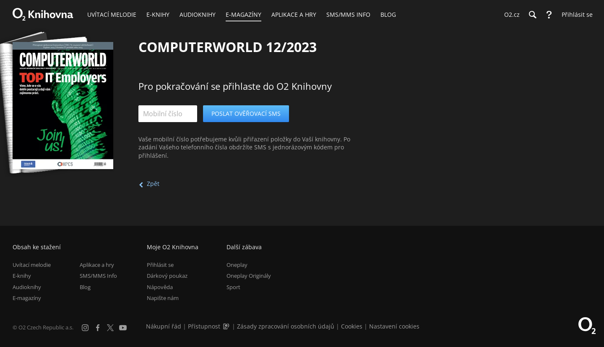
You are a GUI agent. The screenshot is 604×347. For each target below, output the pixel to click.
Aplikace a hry (97, 265)
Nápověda (160, 287)
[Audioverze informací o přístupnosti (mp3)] (227, 326)
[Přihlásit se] (575, 14)
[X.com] (110, 327)
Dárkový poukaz (167, 275)
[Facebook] (97, 327)
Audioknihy (27, 287)
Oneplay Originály (248, 275)
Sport (233, 287)
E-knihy (22, 275)
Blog (85, 287)
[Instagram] (85, 327)
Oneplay (236, 265)
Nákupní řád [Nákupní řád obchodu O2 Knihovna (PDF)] (163, 326)
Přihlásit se (160, 265)
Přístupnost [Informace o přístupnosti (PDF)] (204, 326)
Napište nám (163, 298)
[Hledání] (532, 14)
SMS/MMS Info (98, 275)
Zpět (153, 184)
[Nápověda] (549, 14)
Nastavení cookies (394, 326)
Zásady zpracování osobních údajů (285, 326)
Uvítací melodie (32, 265)
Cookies (351, 326)
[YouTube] (123, 327)
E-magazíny (27, 298)
